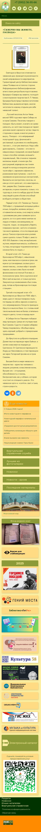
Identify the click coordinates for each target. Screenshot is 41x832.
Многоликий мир (11, 514)
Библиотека (20, 610)
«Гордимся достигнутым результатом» (20, 426)
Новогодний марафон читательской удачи (20, 420)
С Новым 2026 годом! (13, 409)
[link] (20, 23)
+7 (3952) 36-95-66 (26, 2)
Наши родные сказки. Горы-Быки (18, 443)
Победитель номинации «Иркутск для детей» (20, 432)
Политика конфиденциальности (16, 809)
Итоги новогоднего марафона (17, 414)
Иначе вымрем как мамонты (16, 438)
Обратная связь (9, 813)
